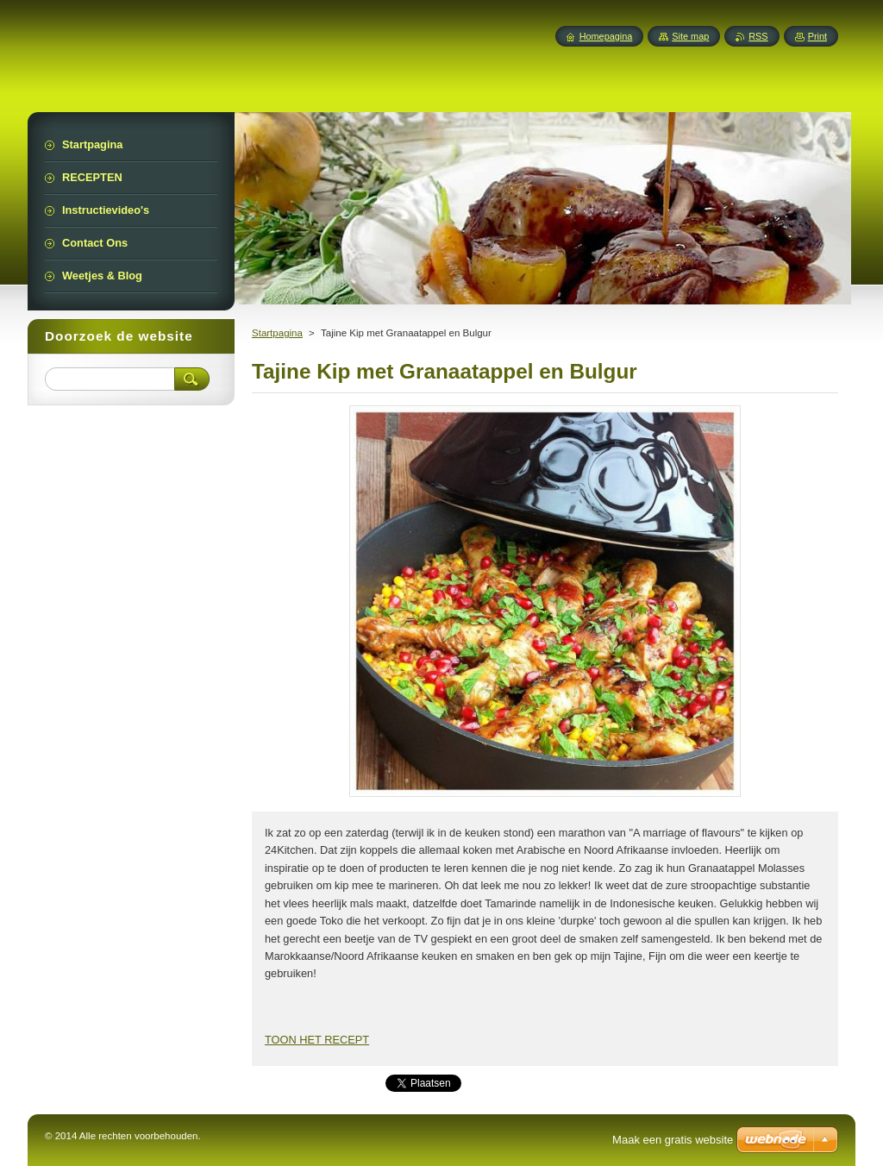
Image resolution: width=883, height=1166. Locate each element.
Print (817, 36)
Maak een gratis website (672, 1139)
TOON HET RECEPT (317, 1039)
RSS (757, 36)
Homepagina (606, 36)
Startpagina (277, 333)
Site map (690, 36)
